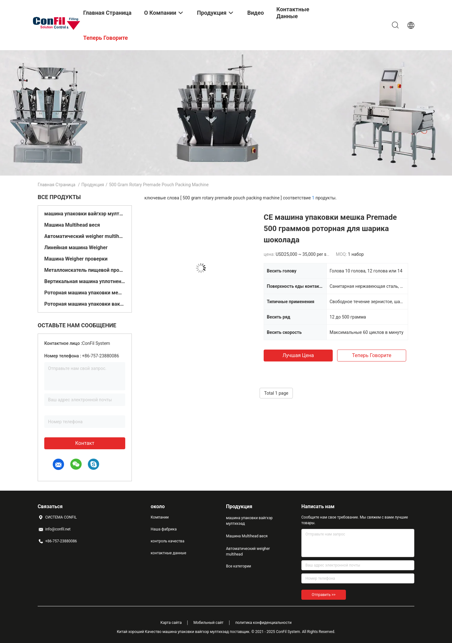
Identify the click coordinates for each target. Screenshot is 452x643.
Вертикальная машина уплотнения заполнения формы (84, 281)
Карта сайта (171, 622)
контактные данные (168, 553)
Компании (160, 517)
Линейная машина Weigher (76, 247)
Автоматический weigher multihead (84, 236)
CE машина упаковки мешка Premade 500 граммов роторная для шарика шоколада (330, 228)
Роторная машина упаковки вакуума (84, 304)
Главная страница (56, 184)
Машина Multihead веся (72, 225)
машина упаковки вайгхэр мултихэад (84, 214)
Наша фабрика (164, 529)
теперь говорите (371, 355)
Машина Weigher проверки (76, 259)
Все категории (238, 566)
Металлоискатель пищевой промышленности (84, 270)
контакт (84, 443)
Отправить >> (324, 595)
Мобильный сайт (208, 622)
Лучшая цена (298, 355)
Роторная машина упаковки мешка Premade (84, 293)
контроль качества (167, 541)
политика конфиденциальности (263, 622)
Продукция (92, 184)
